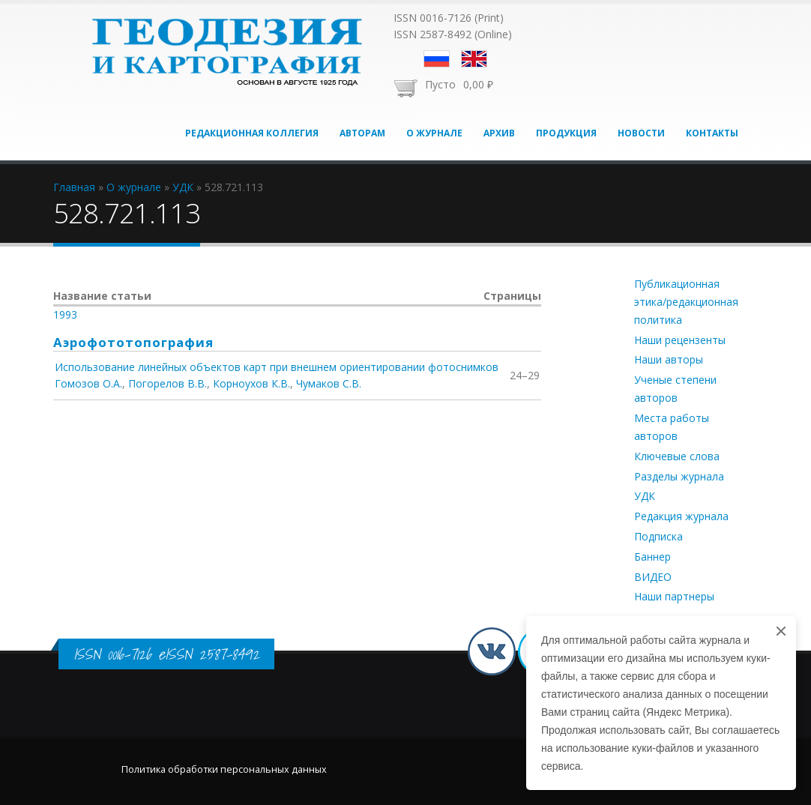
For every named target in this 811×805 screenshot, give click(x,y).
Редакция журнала (681, 516)
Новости (641, 133)
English (474, 58)
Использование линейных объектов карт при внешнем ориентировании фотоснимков (276, 367)
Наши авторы (668, 359)
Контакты (712, 133)
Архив (499, 133)
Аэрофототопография (133, 342)
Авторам (362, 133)
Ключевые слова (677, 456)
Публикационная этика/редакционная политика (686, 302)
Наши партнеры (674, 596)
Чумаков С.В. (328, 383)
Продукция (566, 133)
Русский (436, 58)
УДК (644, 496)
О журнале (434, 133)
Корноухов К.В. (251, 383)
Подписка (658, 536)
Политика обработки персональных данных (224, 769)
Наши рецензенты (680, 340)
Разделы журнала (679, 476)
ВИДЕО (653, 577)
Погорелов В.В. (167, 383)
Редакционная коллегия (252, 133)
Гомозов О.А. (88, 383)
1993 (65, 314)
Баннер (652, 556)
